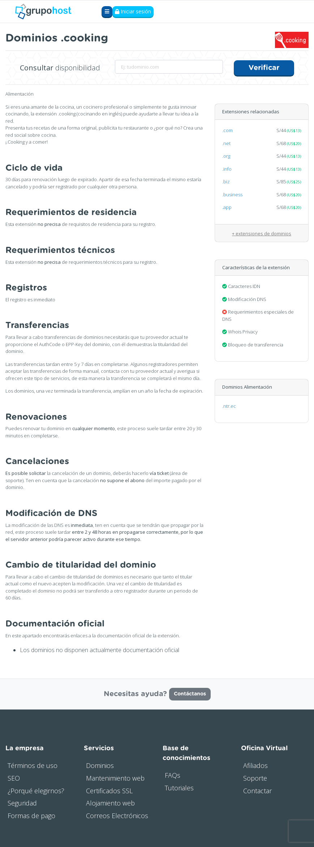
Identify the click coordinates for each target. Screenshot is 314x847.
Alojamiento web (110, 802)
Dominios (100, 765)
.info (227, 168)
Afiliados (255, 765)
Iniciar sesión (133, 11)
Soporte (255, 777)
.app (227, 207)
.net (226, 143)
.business (232, 194)
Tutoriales (179, 787)
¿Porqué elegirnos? (36, 790)
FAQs (172, 774)
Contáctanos (190, 693)
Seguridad (22, 802)
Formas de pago (31, 815)
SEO (14, 777)
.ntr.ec (229, 405)
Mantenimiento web (115, 777)
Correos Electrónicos (117, 815)
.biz (226, 181)
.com (227, 130)
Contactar (257, 790)
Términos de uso (32, 765)
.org (226, 155)
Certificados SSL (109, 790)
